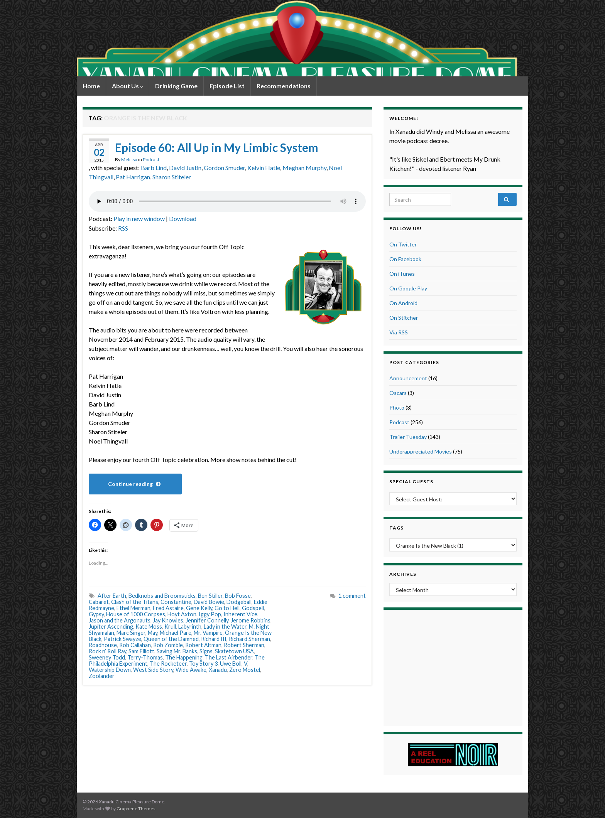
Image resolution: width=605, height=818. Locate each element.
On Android (403, 303)
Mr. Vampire (208, 632)
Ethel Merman (133, 608)
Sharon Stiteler (171, 176)
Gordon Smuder (224, 167)
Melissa (129, 159)
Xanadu (218, 669)
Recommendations (284, 85)
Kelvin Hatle (263, 167)
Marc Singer (131, 632)
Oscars (398, 393)
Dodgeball (239, 602)
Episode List (227, 85)
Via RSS (398, 332)
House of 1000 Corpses (135, 614)
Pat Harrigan (133, 176)
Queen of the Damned (171, 639)
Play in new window (139, 218)
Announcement (408, 378)
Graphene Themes (136, 808)
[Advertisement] (453, 667)
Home (91, 85)
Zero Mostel (244, 669)
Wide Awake (191, 669)
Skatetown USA (234, 651)
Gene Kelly (199, 608)
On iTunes (402, 273)
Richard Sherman (249, 639)
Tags (396, 528)
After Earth (112, 595)
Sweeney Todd (107, 657)
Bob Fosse (238, 595)
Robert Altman (203, 645)
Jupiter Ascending (111, 626)
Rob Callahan (135, 645)
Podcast (151, 159)
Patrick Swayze (122, 639)
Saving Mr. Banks (177, 651)
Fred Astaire (168, 608)
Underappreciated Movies (420, 451)
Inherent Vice (240, 614)
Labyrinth (189, 626)
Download (182, 218)
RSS (123, 228)
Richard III (213, 639)
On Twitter (403, 244)
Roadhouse (103, 645)
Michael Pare (175, 632)
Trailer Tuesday (408, 436)
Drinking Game (176, 85)
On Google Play (408, 288)
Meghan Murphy (304, 167)
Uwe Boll (231, 663)
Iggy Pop (210, 614)
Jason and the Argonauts (119, 620)
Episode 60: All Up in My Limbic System (216, 147)
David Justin (185, 167)
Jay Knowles (168, 620)
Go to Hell (227, 608)
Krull (170, 626)
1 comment (352, 595)
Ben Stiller (210, 595)
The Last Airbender (228, 657)
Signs (206, 651)
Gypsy (96, 614)
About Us (127, 85)
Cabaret (99, 602)
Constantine (176, 602)
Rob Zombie (168, 645)
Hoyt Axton (181, 614)
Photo (396, 407)
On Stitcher (403, 317)
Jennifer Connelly (207, 620)
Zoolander (102, 676)
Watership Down (110, 669)
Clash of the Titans (134, 602)
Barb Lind (154, 167)
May (152, 632)
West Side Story (153, 669)
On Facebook (405, 259)
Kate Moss (148, 626)
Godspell (253, 608)
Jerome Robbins (250, 620)
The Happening (184, 657)
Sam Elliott (141, 651)
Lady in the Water (225, 626)
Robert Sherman (244, 645)
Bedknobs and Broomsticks (162, 595)
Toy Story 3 (203, 663)
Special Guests (411, 481)
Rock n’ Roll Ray (107, 651)
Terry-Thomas (145, 657)
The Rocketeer (168, 663)
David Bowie (209, 602)
